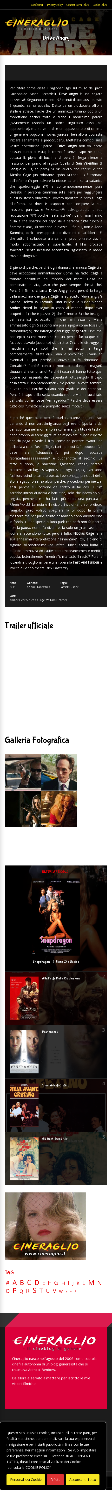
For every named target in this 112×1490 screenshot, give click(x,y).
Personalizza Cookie (26, 1479)
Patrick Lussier (69, 587)
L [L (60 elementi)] (83, 1283)
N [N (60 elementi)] (99, 1283)
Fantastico (43, 587)
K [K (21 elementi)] (78, 1283)
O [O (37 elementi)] (8, 1291)
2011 (12, 587)
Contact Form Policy (77, 5)
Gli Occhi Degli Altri (55, 1139)
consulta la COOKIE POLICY (29, 1467)
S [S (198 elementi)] (34, 1290)
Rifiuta (55, 1479)
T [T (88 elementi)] (41, 1291)
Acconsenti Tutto (82, 1479)
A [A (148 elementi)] (15, 1282)
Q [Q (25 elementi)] (21, 1291)
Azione (31, 587)
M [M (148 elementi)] (91, 1282)
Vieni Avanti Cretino (55, 1085)
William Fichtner (56, 600)
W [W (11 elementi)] (61, 1292)
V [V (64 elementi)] (54, 1291)
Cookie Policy (100, 5)
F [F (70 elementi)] (49, 1283)
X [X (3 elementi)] (66, 1291)
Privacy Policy (55, 5)
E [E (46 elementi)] (43, 1283)
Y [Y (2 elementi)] (71, 1292)
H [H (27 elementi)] (63, 1283)
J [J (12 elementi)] (73, 1283)
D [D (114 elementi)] (36, 1282)
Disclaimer (37, 5)
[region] (53, 1456)
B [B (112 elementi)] (22, 1282)
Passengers (50, 1032)
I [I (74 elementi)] (69, 1283)
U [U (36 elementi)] (48, 1291)
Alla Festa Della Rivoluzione (61, 978)
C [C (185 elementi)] (29, 1282)
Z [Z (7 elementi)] (75, 1291)
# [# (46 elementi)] (8, 1283)
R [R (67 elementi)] (28, 1291)
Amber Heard (18, 600)
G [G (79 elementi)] (56, 1283)
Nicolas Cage (37, 600)
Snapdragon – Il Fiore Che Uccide (56, 962)
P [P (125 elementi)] (15, 1290)
